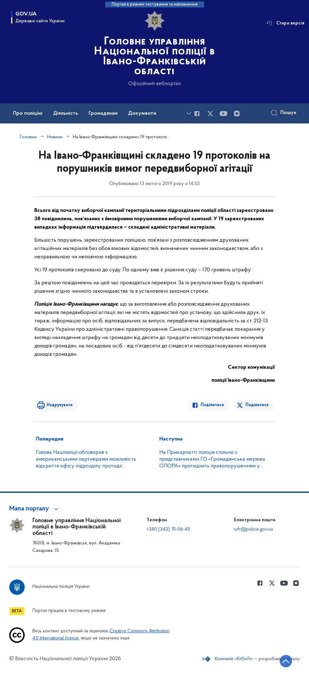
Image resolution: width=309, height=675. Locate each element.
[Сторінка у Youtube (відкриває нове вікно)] (223, 113)
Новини (54, 137)
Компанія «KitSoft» (234, 658)
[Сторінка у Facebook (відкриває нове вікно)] (197, 113)
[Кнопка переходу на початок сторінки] (286, 661)
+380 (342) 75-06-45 (168, 529)
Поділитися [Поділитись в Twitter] (257, 405)
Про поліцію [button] (28, 113)
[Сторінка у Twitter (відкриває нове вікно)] (210, 113)
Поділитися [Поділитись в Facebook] (212, 405)
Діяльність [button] (65, 113)
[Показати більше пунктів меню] (188, 113)
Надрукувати (60, 405)
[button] (34, 509)
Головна (28, 137)
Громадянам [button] (103, 113)
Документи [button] (142, 113)
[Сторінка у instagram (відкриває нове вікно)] (236, 113)
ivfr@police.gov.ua (253, 529)
